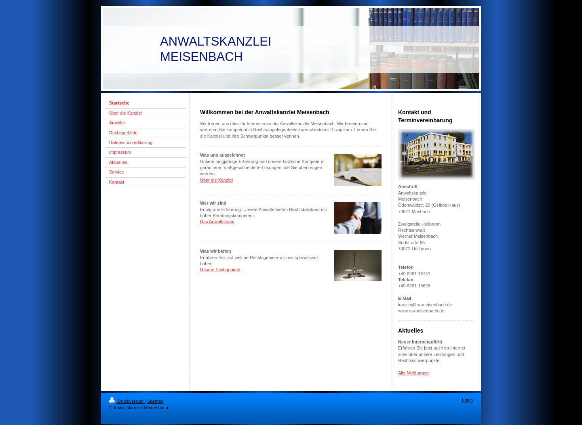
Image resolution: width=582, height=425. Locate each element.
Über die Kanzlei (216, 180)
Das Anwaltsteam (217, 221)
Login (467, 400)
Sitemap (155, 401)
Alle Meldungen (413, 373)
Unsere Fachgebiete (220, 269)
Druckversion (127, 401)
